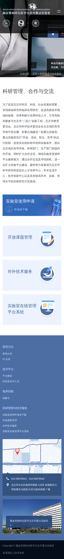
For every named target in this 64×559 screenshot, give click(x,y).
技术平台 (8, 369)
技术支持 (19, 552)
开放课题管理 (20, 237)
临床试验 (8, 391)
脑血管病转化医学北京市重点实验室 (29, 520)
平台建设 (7, 375)
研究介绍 (7, 353)
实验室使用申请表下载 (14, 414)
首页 (34, 73)
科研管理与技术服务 (15, 408)
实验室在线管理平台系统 (22, 308)
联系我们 (7, 552)
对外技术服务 (20, 271)
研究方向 (8, 346)
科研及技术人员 (11, 381)
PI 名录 (6, 359)
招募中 (6, 398)
